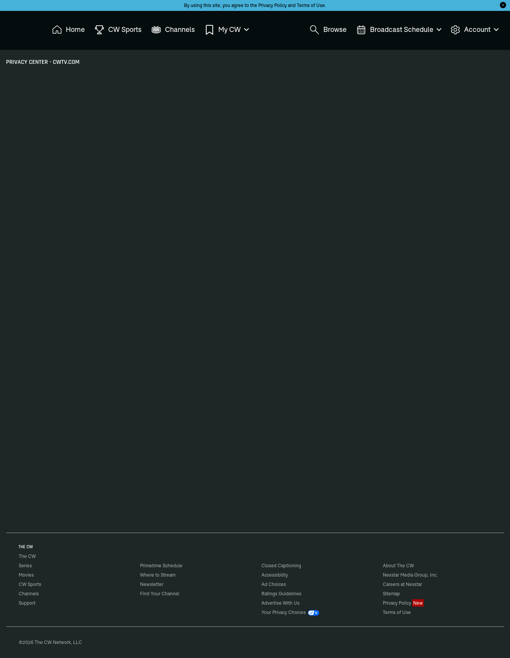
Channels (29, 593)
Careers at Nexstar (402, 584)
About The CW (398, 565)
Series (25, 565)
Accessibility (274, 575)
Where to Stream (157, 575)
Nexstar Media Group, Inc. (410, 575)
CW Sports (30, 584)
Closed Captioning (281, 565)
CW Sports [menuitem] (118, 30)
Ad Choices (273, 584)
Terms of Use (311, 5)
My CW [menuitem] (226, 30)
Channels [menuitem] (173, 30)
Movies (26, 575)
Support (27, 603)
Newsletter (151, 584)
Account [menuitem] (474, 30)
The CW (22, 27)
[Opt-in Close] (503, 5)
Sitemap (391, 593)
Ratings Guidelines (281, 593)
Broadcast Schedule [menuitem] (398, 30)
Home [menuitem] (68, 30)
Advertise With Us (280, 603)
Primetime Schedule (161, 565)
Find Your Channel (159, 593)
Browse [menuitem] (328, 30)
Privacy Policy (272, 5)
